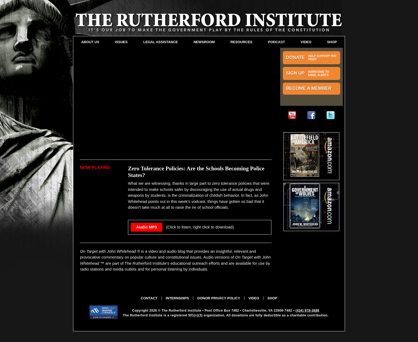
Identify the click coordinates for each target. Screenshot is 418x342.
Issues (121, 42)
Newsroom (204, 42)
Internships (177, 298)
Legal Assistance (160, 42)
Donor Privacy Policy (218, 298)
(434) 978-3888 (307, 310)
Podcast (276, 42)
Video (306, 42)
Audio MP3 (146, 227)
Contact (149, 298)
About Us (90, 42)
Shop (332, 42)
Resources (241, 42)
